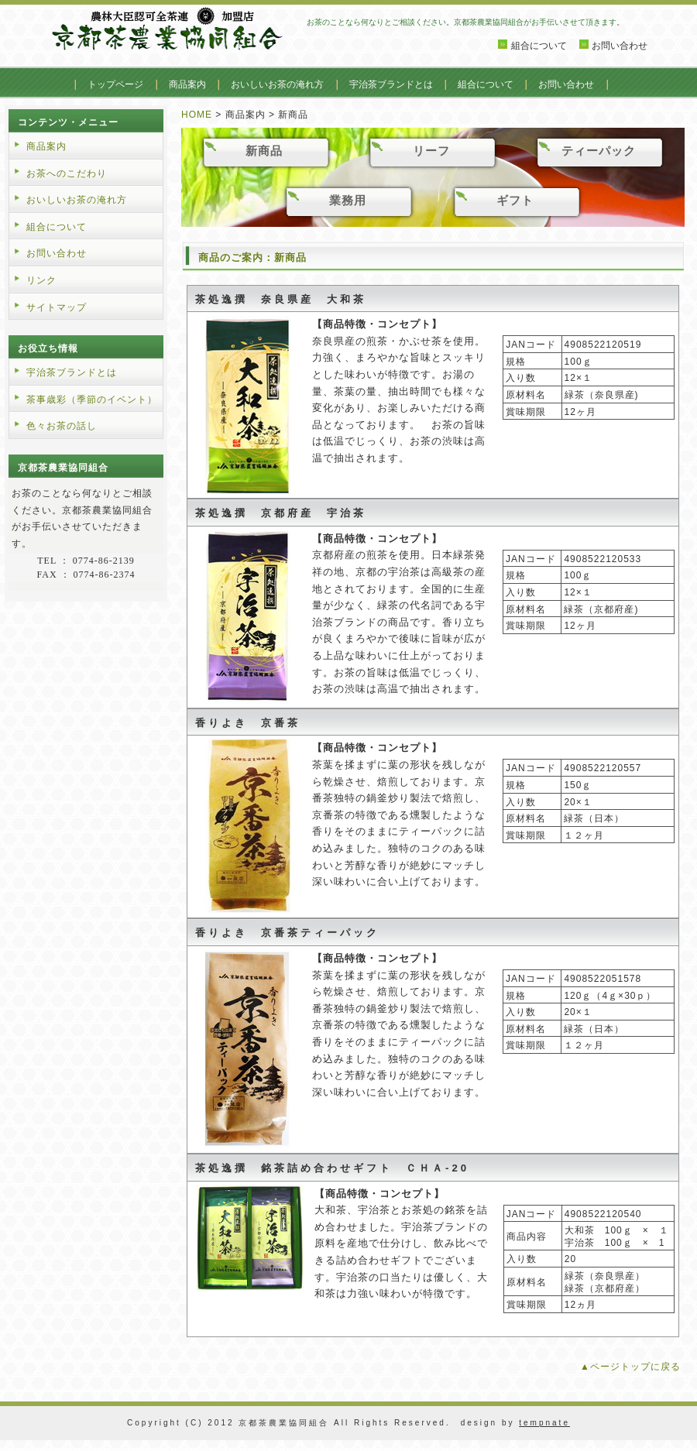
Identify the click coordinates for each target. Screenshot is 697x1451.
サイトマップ (56, 307)
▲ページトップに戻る (630, 1366)
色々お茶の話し (61, 425)
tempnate (544, 1422)
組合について (539, 45)
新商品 (264, 150)
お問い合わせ (619, 45)
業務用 (347, 200)
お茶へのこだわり (66, 173)
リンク (41, 280)
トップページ (115, 84)
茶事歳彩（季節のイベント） (91, 399)
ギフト (515, 200)
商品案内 (187, 84)
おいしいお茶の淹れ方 (277, 84)
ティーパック (598, 150)
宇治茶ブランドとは (391, 84)
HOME (196, 114)
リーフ (431, 150)
